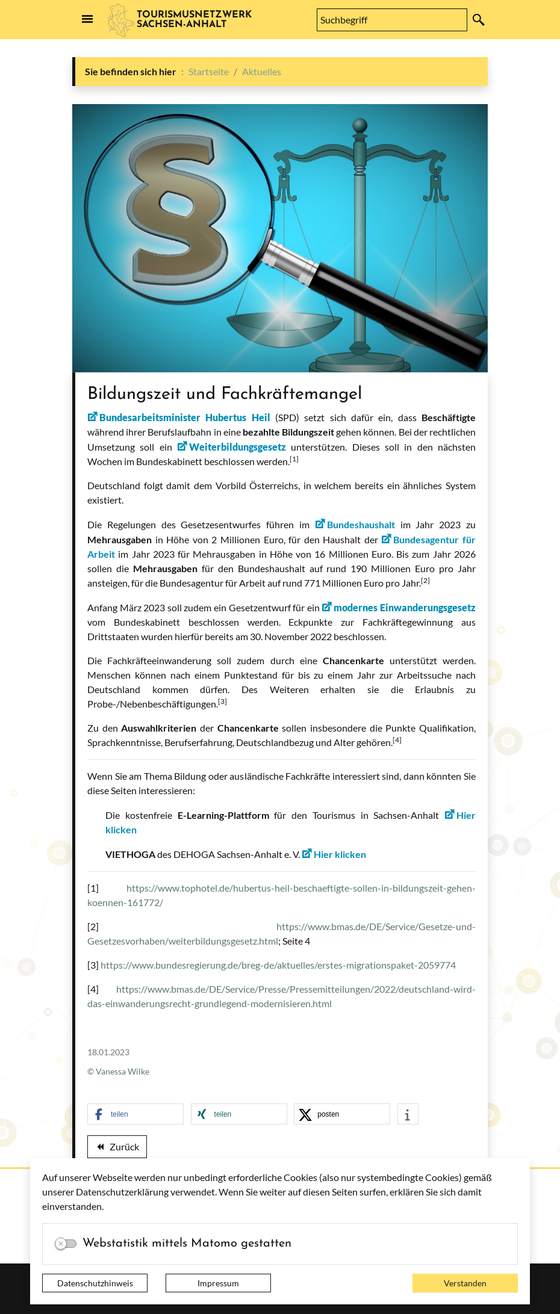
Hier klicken (340, 854)
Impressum (218, 1283)
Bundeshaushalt (361, 524)
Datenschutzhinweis (95, 1283)
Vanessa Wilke (122, 1071)
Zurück (117, 1148)
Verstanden (465, 1283)
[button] (135, 1114)
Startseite (208, 71)
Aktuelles (261, 71)
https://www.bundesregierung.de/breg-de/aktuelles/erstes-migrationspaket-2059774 (278, 964)
